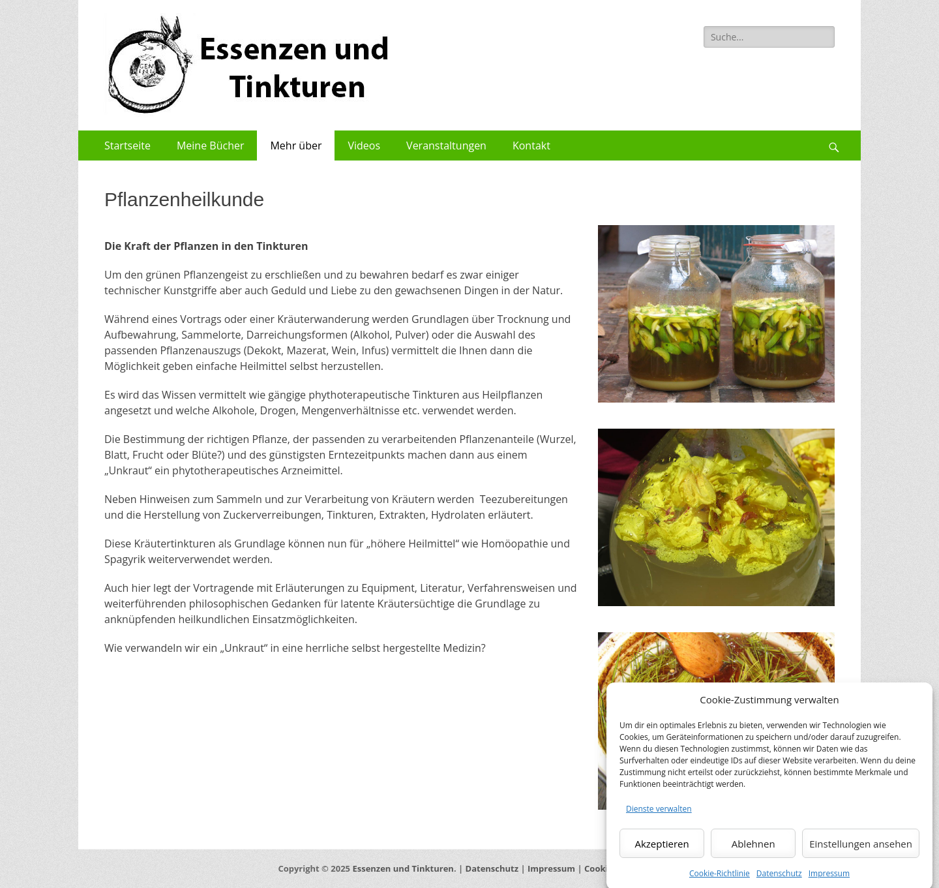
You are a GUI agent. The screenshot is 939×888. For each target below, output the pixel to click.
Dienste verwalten (659, 819)
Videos (364, 145)
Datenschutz (492, 868)
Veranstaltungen (446, 145)
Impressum (551, 868)
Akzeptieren (661, 854)
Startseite (127, 145)
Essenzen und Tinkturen (402, 868)
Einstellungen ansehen (860, 854)
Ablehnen (753, 854)
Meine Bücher (211, 145)
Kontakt (531, 145)
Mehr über (295, 145)
